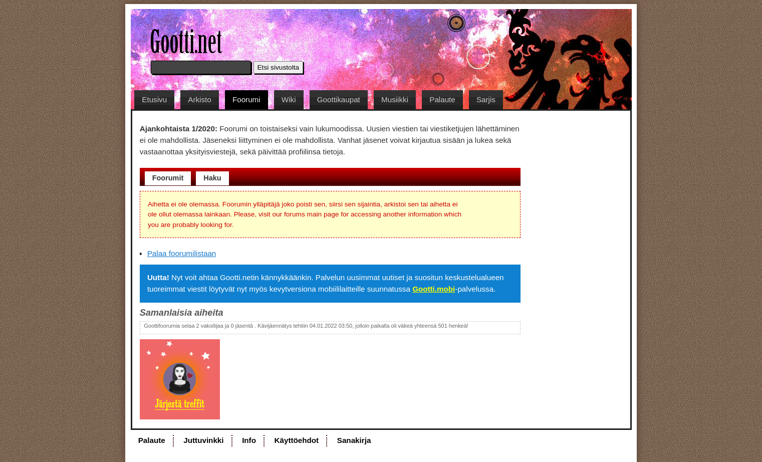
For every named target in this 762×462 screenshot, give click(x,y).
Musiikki (394, 99)
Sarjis (485, 99)
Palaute (442, 99)
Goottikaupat (338, 99)
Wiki (289, 99)
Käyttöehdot (297, 440)
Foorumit (168, 178)
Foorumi (246, 99)
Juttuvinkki (203, 440)
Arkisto (199, 99)
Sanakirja (354, 440)
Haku (212, 178)
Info (249, 440)
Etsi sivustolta (279, 67)
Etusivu (154, 99)
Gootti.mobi (433, 289)
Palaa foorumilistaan (181, 253)
